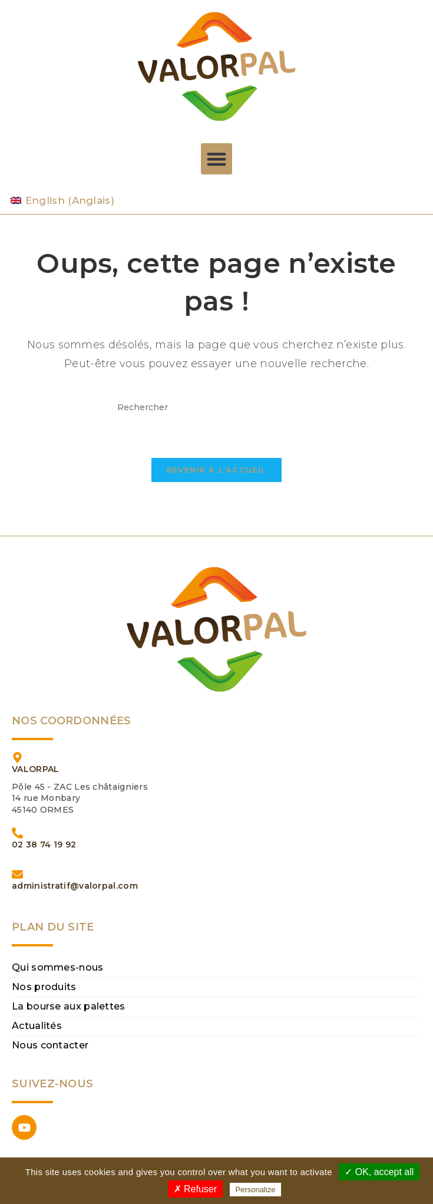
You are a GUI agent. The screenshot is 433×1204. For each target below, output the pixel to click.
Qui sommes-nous (58, 967)
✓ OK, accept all (379, 1172)
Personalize (256, 1189)
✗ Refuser (195, 1189)
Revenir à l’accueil (217, 469)
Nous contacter (50, 1045)
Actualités (37, 1025)
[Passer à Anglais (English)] (62, 200)
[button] (216, 158)
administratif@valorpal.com (75, 885)
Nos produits (44, 986)
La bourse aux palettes (68, 1006)
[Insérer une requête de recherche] (217, 407)
